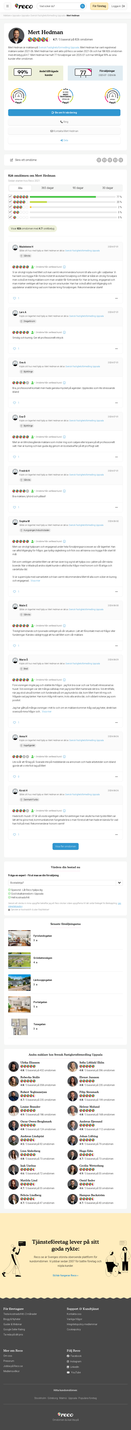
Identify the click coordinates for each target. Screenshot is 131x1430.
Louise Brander (30, 1106)
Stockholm (40, 1398)
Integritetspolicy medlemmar (82, 1324)
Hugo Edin (86, 1151)
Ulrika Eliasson (30, 1062)
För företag (99, 6)
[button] (64, 121)
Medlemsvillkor (11, 1371)
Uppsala (72, 1398)
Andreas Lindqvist (32, 1136)
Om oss (7, 1355)
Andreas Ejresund (90, 1121)
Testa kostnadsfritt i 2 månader (20, 1314)
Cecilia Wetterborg (91, 1165)
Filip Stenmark (89, 1092)
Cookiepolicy (74, 1329)
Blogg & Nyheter (11, 1319)
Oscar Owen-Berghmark (36, 1121)
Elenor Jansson (89, 1077)
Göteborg (53, 1398)
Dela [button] (64, 140)
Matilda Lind (28, 1180)
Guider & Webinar (12, 1324)
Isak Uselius (28, 1165)
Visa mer (35, 580)
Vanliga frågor (74, 1319)
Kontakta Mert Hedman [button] (64, 131)
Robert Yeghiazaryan (33, 1092)
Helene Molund (89, 1106)
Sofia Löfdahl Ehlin (91, 1062)
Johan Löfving (88, 1136)
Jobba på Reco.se (13, 1366)
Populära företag (87, 1398)
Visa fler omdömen (65, 846)
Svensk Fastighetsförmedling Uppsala (58, 47)
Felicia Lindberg (30, 1195)
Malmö (63, 1398)
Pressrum (8, 1361)
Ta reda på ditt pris (13, 1334)
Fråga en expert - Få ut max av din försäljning (33, 875)
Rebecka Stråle (30, 1077)
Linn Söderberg (30, 1151)
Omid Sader (87, 1180)
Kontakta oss (74, 1314)
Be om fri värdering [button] (64, 112)
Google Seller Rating (14, 1329)
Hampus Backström (92, 1195)
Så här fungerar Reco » (65, 1275)
